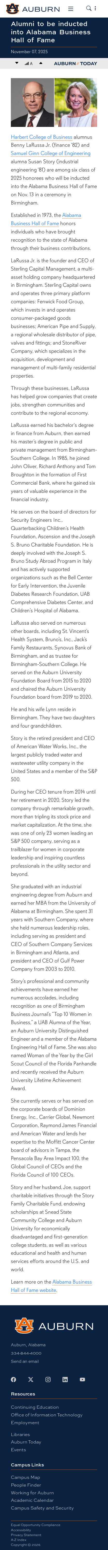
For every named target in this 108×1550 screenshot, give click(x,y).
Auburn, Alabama (28, 1345)
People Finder (26, 1485)
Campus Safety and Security (42, 1508)
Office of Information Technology (47, 1415)
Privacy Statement (26, 1535)
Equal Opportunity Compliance (35, 1525)
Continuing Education (35, 1407)
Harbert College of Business (41, 137)
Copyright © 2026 (25, 1545)
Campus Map (25, 1477)
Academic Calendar (32, 1500)
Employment (25, 1422)
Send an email (25, 1361)
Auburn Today (26, 1442)
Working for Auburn (32, 1493)
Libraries (20, 1434)
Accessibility (21, 1530)
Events (18, 1450)
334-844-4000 (26, 1353)
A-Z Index (18, 1540)
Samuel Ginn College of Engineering (50, 153)
